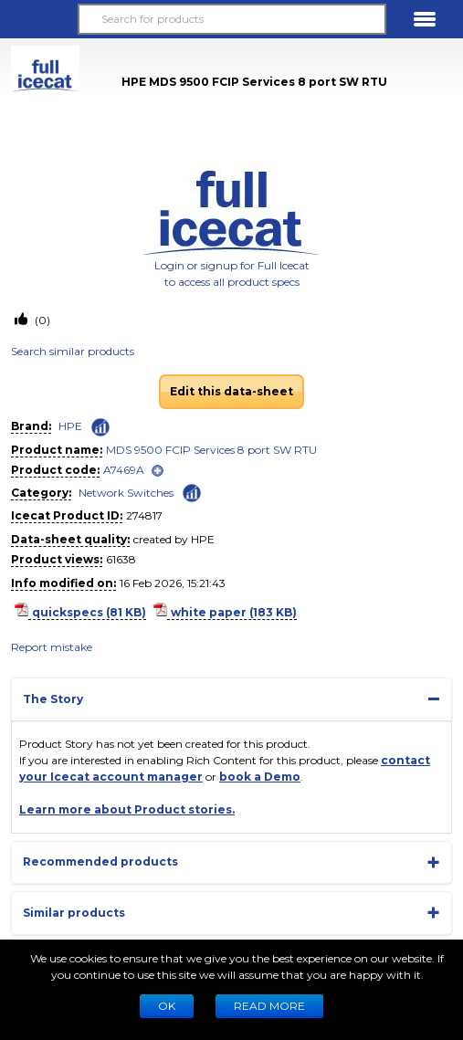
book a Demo (259, 776)
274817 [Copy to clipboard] (144, 515)
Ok (166, 1006)
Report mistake (51, 647)
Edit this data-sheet (231, 391)
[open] (157, 471)
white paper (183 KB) (234, 612)
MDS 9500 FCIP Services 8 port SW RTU (211, 450)
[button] (38, 19)
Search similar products (72, 351)
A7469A (123, 470)
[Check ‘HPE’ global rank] (100, 427)
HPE (70, 426)
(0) (41, 320)
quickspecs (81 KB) (89, 612)
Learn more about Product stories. (127, 809)
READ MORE (269, 1006)
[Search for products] (232, 19)
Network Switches (126, 492)
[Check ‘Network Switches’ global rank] (192, 492)
